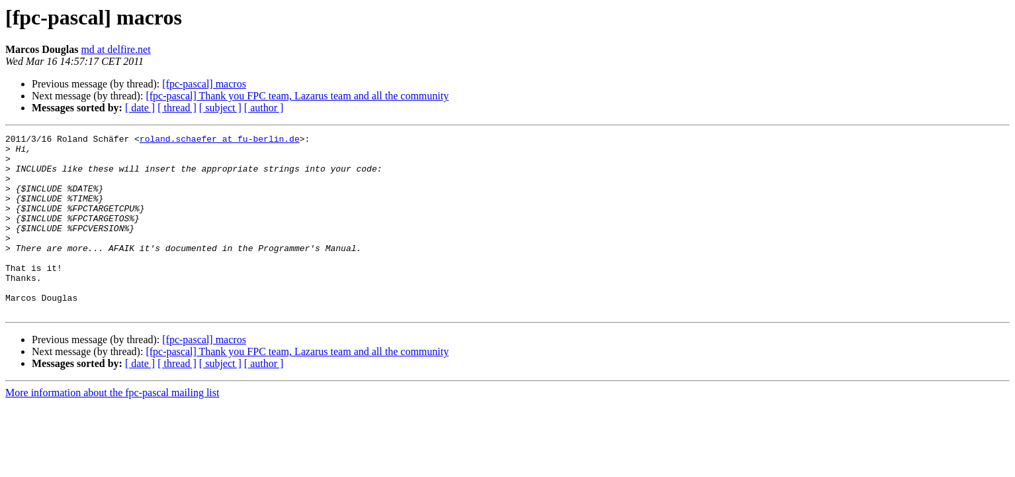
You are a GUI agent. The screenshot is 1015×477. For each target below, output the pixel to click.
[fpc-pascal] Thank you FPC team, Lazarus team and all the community (297, 95)
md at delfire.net (115, 49)
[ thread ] (177, 107)
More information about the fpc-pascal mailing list (112, 428)
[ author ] (264, 107)
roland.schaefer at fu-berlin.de (220, 140)
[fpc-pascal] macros (204, 83)
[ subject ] (220, 107)
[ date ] (140, 107)
